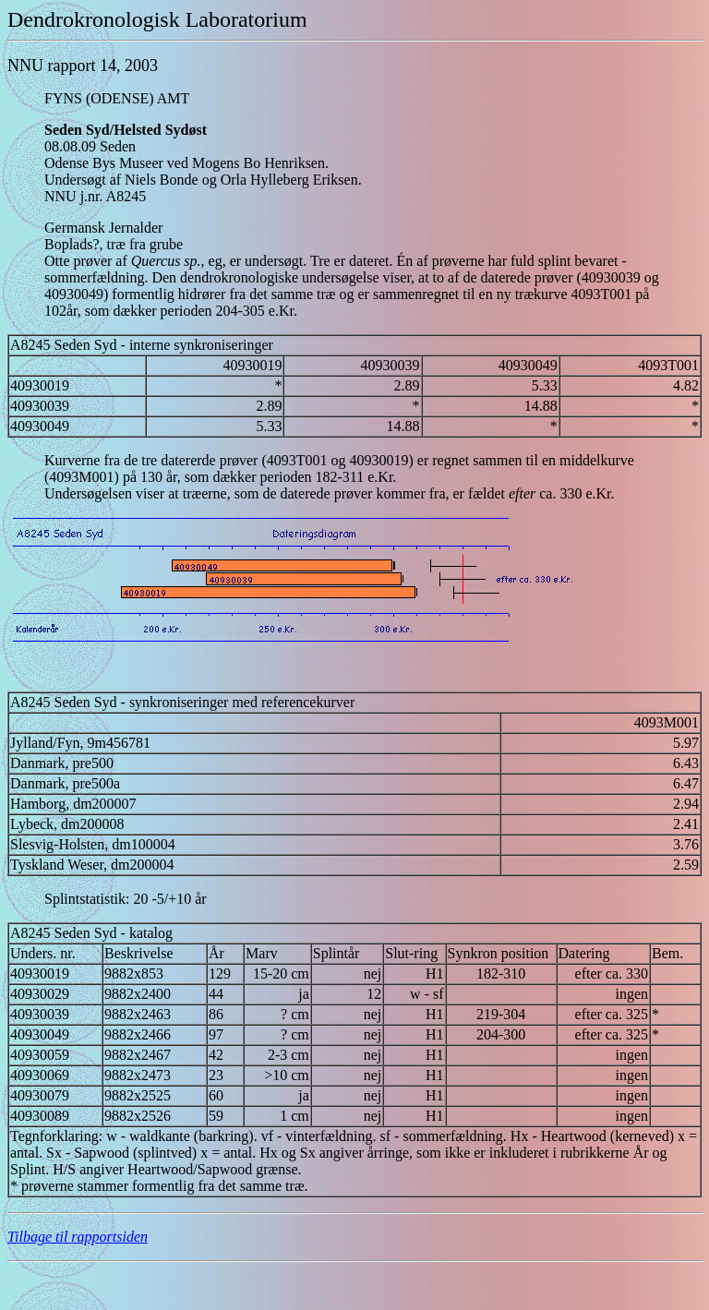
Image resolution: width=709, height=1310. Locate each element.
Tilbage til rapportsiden (77, 1236)
